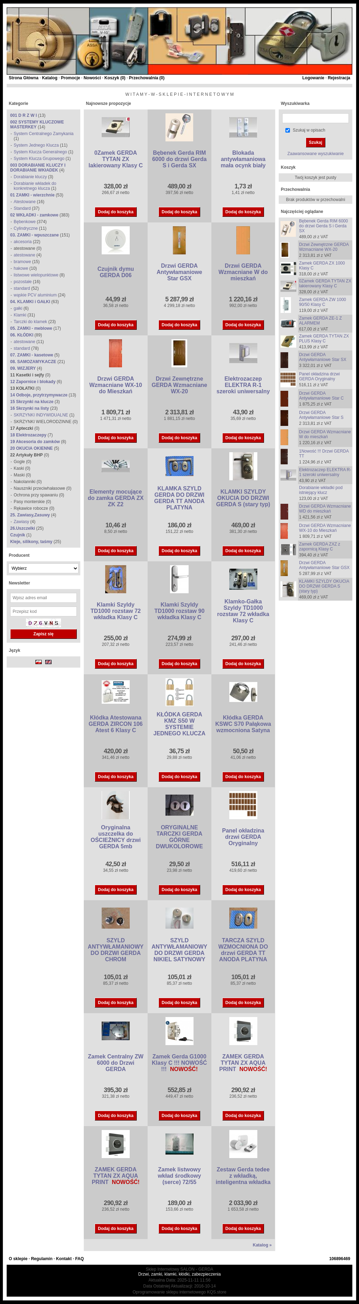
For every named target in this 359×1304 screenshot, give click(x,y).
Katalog (49, 77)
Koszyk (288, 167)
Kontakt (64, 1258)
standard (22, 288)
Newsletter (19, 583)
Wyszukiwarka (295, 103)
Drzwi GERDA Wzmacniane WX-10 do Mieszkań (115, 385)
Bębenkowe (25, 221)
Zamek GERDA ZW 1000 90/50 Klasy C (322, 302)
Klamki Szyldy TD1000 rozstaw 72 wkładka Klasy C (115, 611)
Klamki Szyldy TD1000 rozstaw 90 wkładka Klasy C (179, 611)
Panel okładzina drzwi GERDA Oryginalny (243, 837)
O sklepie (18, 1258)
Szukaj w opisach (309, 130)
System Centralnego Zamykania (44, 133)
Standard (22, 208)
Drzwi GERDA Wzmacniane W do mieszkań (242, 272)
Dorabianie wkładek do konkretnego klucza (35, 186)
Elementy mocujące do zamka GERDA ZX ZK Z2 (115, 498)
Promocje (70, 77)
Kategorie (18, 103)
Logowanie (313, 77)
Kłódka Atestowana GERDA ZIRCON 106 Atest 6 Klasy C (116, 724)
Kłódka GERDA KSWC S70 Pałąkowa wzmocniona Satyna (243, 724)
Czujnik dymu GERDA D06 (115, 272)
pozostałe (23, 281)
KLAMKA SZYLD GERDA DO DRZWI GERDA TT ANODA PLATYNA (179, 498)
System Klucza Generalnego (40, 151)
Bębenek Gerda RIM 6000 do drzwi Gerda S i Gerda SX (179, 159)
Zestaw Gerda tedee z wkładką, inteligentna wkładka (243, 1175)
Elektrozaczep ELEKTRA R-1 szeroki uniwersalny (243, 385)
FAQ (79, 1258)
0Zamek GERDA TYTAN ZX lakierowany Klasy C (116, 159)
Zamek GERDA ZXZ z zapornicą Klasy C (319, 546)
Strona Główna (24, 77)
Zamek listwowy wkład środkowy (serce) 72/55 (179, 1175)
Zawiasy (21, 521)
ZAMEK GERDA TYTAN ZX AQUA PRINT (242, 1063)
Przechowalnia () (146, 77)
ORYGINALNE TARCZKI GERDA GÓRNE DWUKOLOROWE (179, 836)
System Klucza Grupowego (39, 158)
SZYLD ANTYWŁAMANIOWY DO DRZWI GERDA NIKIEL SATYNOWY (179, 949)
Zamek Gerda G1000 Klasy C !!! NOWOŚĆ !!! (179, 1063)
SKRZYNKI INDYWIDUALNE (41, 415)
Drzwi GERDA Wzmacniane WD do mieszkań (325, 509)
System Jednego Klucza (36, 145)
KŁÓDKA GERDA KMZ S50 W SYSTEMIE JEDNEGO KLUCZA (179, 723)
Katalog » (262, 1245)
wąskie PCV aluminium (35, 295)
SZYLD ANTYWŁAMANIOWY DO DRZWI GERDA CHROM (115, 949)
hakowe (21, 268)
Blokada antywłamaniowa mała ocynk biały (243, 159)
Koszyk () (115, 77)
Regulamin (41, 1258)
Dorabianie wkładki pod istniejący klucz (321, 490)
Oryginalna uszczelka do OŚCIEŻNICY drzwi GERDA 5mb (115, 836)
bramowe (22, 261)
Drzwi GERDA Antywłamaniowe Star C (321, 396)
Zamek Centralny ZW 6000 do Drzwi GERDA (115, 1063)
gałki (18, 308)
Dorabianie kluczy (30, 176)
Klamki (20, 315)
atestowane (24, 255)
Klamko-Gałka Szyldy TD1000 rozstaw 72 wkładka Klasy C (243, 610)
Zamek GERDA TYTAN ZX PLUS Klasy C (324, 338)
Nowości (92, 77)
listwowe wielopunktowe (36, 275)
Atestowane (25, 201)
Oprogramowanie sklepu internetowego (169, 1292)
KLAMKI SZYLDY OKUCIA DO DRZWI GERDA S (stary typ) (243, 498)
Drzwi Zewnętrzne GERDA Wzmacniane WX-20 (179, 385)
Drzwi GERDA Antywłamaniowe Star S (321, 415)
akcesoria (23, 241)
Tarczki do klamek (30, 321)
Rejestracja (339, 77)
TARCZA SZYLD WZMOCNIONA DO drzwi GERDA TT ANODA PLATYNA (243, 949)
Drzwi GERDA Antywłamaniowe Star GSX (179, 272)
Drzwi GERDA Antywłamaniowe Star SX (322, 357)
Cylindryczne (26, 228)
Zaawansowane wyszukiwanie (315, 153)
